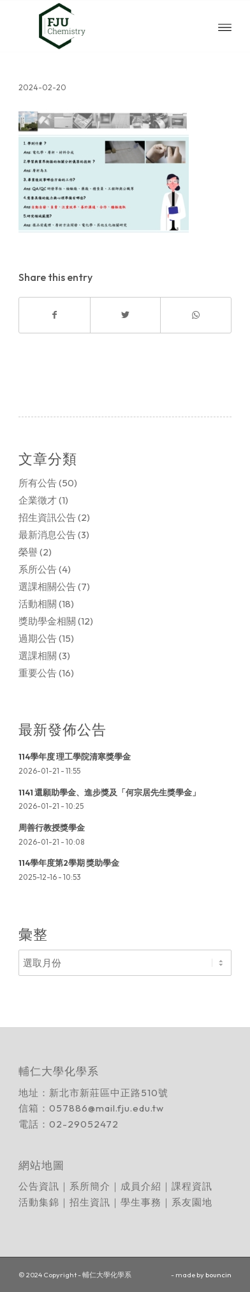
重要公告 (37, 673)
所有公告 (37, 483)
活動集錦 (38, 1202)
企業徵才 (37, 500)
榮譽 (28, 552)
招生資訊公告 (47, 517)
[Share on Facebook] (54, 315)
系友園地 (192, 1202)
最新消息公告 (47, 535)
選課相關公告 (47, 586)
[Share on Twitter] (125, 315)
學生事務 (141, 1202)
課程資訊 (192, 1186)
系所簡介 (90, 1186)
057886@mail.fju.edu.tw (106, 1108)
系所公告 (37, 569)
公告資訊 (38, 1186)
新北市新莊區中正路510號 (108, 1093)
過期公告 (37, 638)
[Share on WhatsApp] (195, 315)
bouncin (218, 1274)
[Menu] (225, 26)
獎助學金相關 (47, 621)
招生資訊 (90, 1202)
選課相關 (37, 656)
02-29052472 (84, 1124)
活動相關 (37, 604)
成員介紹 (141, 1186)
